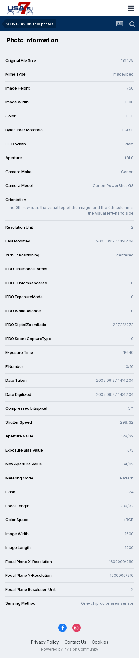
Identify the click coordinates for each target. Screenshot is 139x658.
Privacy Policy (45, 642)
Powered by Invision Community (69, 649)
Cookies (100, 642)
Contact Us (75, 642)
